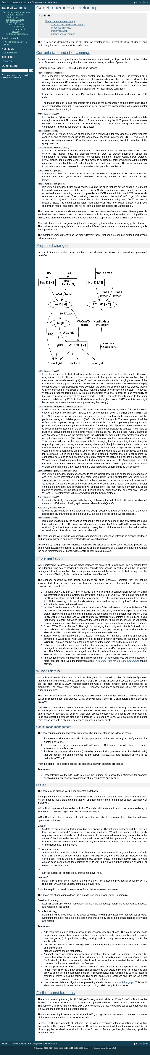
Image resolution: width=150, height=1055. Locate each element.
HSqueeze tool (10, 52)
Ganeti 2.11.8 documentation (15, 2)
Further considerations (63, 34)
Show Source (9, 61)
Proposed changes (61, 27)
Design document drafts (43, 2)
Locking (16, 31)
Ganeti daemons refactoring (66, 7)
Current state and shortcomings (68, 24)
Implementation (59, 31)
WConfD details (16, 24)
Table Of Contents (14, 7)
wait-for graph (126, 987)
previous (138, 2)
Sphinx (108, 1053)
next (146, 2)
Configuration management (18, 28)
